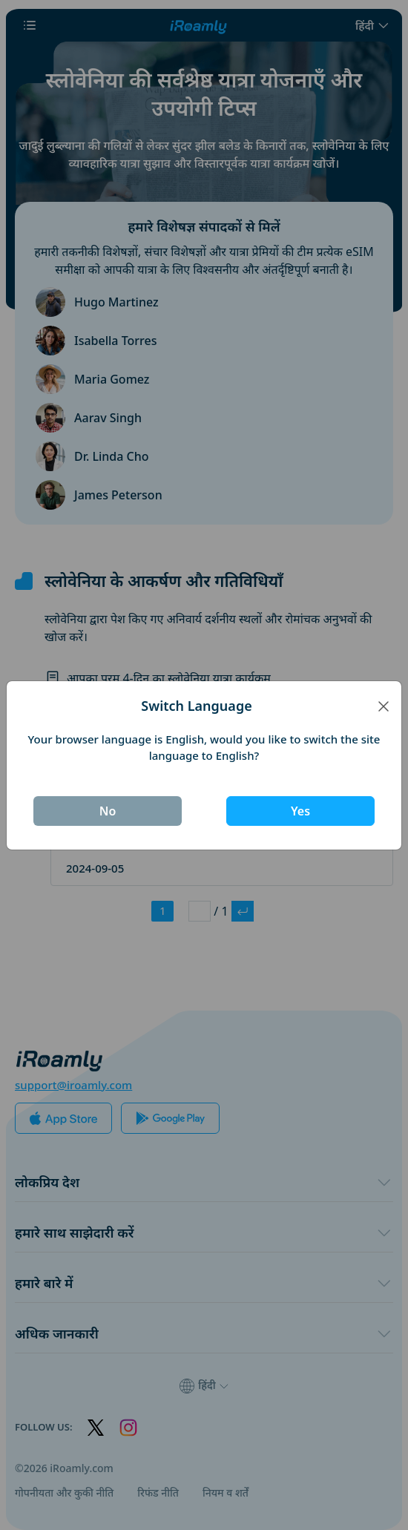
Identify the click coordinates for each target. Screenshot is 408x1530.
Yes (300, 811)
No (107, 811)
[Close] (383, 705)
